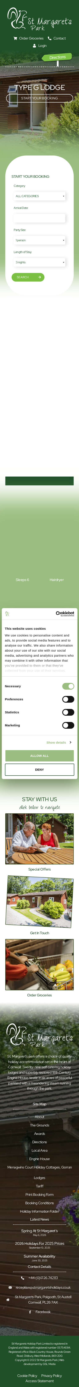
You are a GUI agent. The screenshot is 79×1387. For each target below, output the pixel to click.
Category (19, 186)
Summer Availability (39, 1256)
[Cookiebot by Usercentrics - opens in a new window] (56, 614)
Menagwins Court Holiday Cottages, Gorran (39, 1167)
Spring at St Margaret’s (39, 1230)
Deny (39, 769)
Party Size (19, 230)
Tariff (39, 1186)
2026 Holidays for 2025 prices (39, 1243)
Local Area (39, 1150)
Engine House (39, 1158)
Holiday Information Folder (39, 1211)
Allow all (39, 755)
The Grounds (39, 1125)
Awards (39, 1133)
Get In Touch (39, 933)
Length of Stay (22, 252)
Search (23, 277)
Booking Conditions (39, 1203)
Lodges (39, 1177)
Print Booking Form (39, 1194)
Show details (56, 742)
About (39, 1116)
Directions (39, 1142)
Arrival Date (21, 208)
